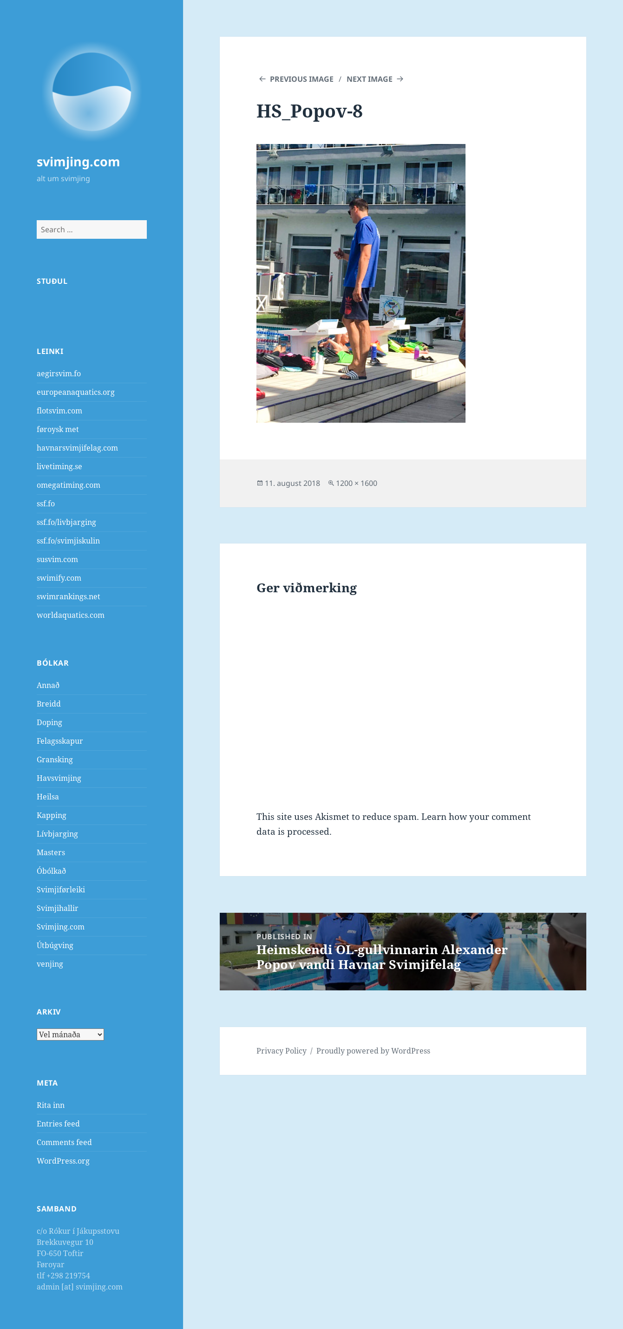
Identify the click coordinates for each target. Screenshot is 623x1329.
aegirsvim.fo (59, 373)
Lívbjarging (57, 834)
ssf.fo (46, 503)
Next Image (370, 79)
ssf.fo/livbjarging (66, 522)
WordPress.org (63, 1161)
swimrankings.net (68, 596)
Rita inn (51, 1105)
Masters (51, 852)
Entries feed (58, 1124)
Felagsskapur (60, 741)
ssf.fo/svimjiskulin (68, 541)
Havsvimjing (59, 778)
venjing (50, 964)
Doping (49, 722)
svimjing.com (78, 161)
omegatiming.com (68, 485)
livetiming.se (59, 466)
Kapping (51, 815)
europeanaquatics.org (76, 392)
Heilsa (48, 797)
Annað (48, 685)
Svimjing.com (61, 927)
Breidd (49, 704)
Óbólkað (51, 871)
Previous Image (302, 79)
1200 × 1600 (356, 483)
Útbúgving (55, 945)
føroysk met (58, 429)
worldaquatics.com (71, 615)
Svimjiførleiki (61, 889)
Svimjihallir (58, 908)
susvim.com (57, 559)
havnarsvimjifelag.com (77, 448)
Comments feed (64, 1142)
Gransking (55, 759)
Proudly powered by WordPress (373, 1051)
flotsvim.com (59, 411)
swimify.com (59, 578)
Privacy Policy (281, 1051)
